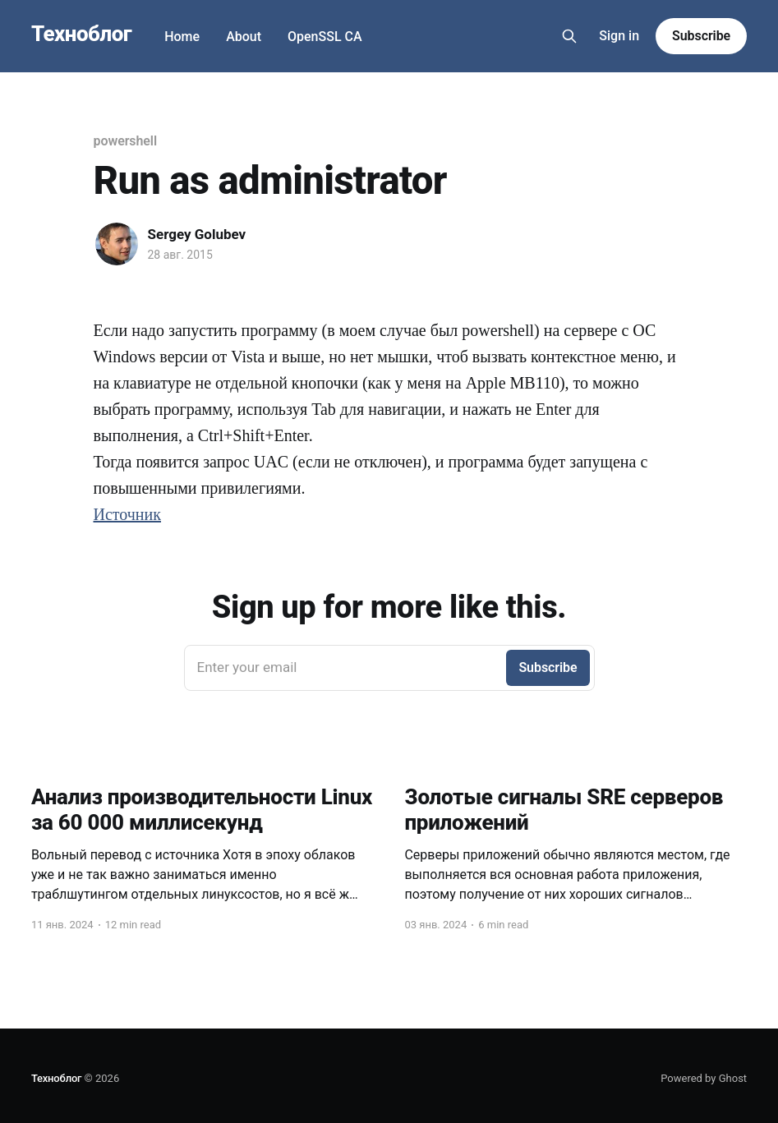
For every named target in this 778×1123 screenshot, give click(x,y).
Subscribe (701, 36)
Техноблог (81, 34)
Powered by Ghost (704, 1078)
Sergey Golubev (197, 234)
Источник (127, 514)
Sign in (619, 36)
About (243, 36)
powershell (126, 141)
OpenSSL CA (325, 36)
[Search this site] (569, 36)
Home (182, 36)
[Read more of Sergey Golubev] (117, 244)
